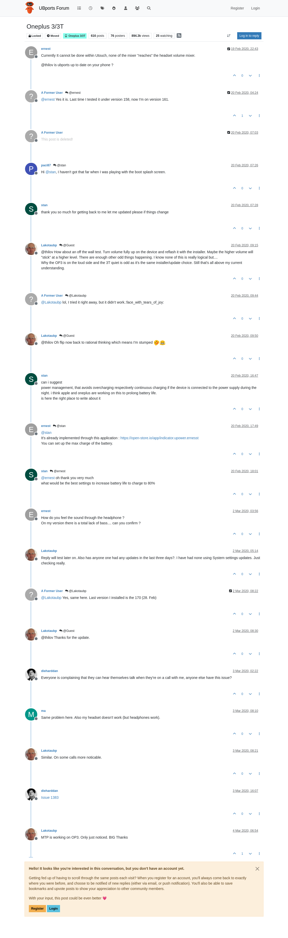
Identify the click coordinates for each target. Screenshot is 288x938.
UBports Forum (54, 8)
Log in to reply (249, 36)
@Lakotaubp (76, 295)
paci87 (46, 165)
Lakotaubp (49, 245)
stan (44, 205)
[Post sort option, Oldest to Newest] (229, 35)
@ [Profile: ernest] (48, 99)
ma (43, 711)
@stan (59, 165)
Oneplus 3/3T (74, 36)
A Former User (52, 93)
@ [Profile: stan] (50, 172)
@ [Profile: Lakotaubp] (51, 302)
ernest (46, 49)
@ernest (73, 93)
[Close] (257, 869)
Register (37, 908)
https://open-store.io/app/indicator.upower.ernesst (160, 438)
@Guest (67, 245)
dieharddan (49, 671)
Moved (53, 36)
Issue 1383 (50, 797)
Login (53, 908)
